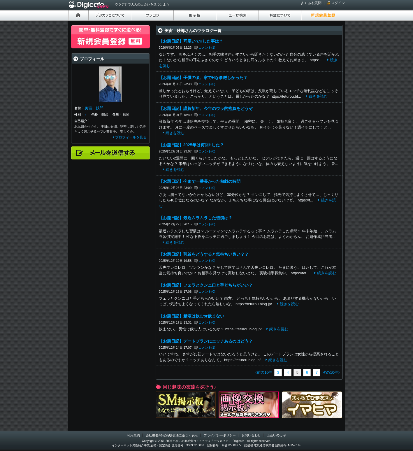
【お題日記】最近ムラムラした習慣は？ (195, 217)
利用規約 (133, 435)
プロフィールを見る (131, 137)
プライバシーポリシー (220, 435)
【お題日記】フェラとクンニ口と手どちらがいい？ (206, 285)
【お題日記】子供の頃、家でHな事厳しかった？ (203, 77)
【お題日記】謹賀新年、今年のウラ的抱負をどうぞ (206, 108)
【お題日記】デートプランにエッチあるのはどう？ (206, 341)
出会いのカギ (276, 435)
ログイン (338, 3)
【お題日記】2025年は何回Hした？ (191, 145)
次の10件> (331, 372)
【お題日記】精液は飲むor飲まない (191, 316)
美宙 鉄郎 (94, 108)
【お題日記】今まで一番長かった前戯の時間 (199, 181)
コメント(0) (206, 84)
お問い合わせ (251, 435)
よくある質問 (310, 3)
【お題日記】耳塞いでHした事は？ (191, 41)
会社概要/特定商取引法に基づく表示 (172, 435)
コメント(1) (206, 47)
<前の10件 (263, 372)
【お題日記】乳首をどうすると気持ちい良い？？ (204, 254)
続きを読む (318, 96)
